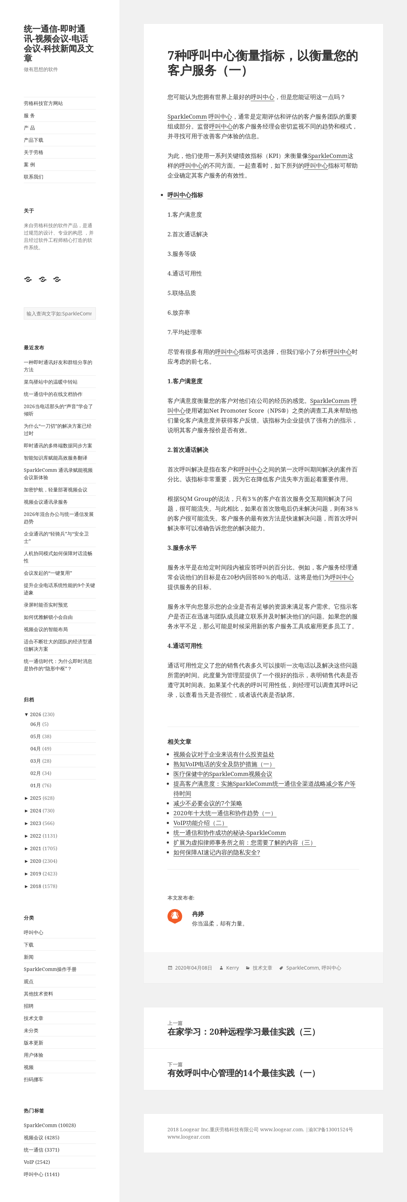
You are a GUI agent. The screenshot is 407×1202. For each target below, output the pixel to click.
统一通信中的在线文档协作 (53, 394)
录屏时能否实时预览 (46, 604)
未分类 (31, 1030)
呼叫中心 (33, 932)
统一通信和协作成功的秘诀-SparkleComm (229, 833)
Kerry (232, 967)
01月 (35, 785)
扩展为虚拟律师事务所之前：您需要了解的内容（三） (244, 842)
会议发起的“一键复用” (48, 572)
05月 (35, 736)
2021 (35, 848)
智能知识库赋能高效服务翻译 (55, 457)
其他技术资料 (38, 993)
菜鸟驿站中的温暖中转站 (51, 381)
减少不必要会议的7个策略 (207, 803)
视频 (29, 1067)
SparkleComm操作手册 (50, 969)
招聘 (29, 1005)
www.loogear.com (188, 1136)
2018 (35, 886)
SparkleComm (187, 116)
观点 (29, 981)
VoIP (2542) (37, 1162)
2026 (35, 714)
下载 (29, 944)
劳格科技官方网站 (43, 103)
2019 (35, 873)
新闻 (29, 956)
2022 (35, 835)
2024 (35, 810)
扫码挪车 (33, 1079)
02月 (35, 773)
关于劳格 (33, 152)
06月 (35, 724)
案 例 (29, 164)
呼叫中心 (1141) (41, 1174)
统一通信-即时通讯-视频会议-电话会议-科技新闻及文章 (59, 43)
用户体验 (33, 1054)
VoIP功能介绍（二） (200, 823)
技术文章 (33, 1018)
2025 (35, 798)
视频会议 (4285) (41, 1137)
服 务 (29, 115)
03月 (35, 760)
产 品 (29, 127)
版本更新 (33, 1042)
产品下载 (33, 140)
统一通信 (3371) (41, 1149)
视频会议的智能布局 (46, 629)
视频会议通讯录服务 (46, 501)
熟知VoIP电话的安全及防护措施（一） (224, 764)
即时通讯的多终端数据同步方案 (58, 445)
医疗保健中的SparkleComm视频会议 (222, 774)
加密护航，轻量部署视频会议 (55, 489)
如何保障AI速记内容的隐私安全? (216, 852)
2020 (35, 861)
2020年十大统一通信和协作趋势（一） (225, 813)
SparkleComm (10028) (50, 1125)
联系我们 (33, 176)
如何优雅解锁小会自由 (48, 617)
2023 (35, 823)
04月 (35, 748)
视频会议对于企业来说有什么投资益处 (223, 754)
